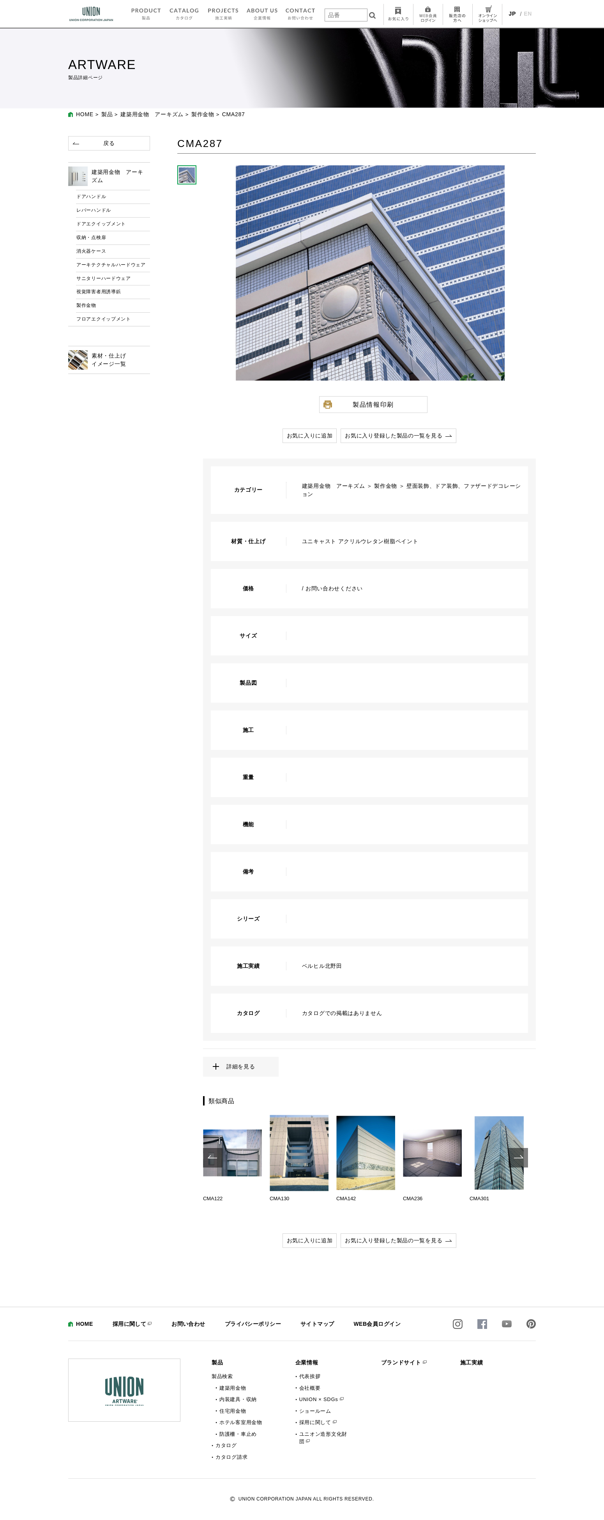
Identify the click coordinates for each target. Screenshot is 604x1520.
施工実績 (471, 1362)
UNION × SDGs (318, 1399)
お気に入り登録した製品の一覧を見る (393, 435)
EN (528, 14)
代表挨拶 (310, 1376)
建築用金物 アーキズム (152, 114)
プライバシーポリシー (253, 1324)
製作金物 (202, 114)
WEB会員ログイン (376, 1324)
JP (512, 14)
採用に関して (130, 1324)
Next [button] (518, 1157)
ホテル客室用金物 (240, 1422)
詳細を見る (240, 1066)
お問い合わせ (188, 1324)
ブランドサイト (401, 1362)
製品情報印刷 (373, 404)
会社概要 (310, 1388)
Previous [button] (213, 1157)
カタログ (226, 1445)
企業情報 (306, 1362)
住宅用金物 (232, 1411)
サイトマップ (317, 1324)
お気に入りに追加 (310, 435)
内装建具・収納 (238, 1399)
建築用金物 (232, 1388)
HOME (85, 114)
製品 (107, 114)
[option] (232, 1157)
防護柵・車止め (238, 1434)
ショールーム (315, 1411)
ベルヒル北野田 (322, 966)
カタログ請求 (231, 1457)
